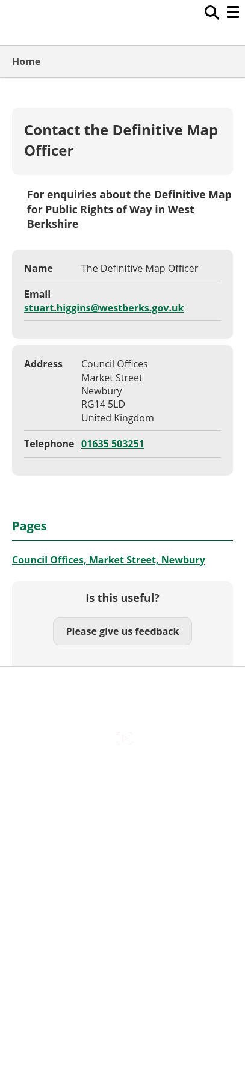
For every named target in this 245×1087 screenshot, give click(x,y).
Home (26, 61)
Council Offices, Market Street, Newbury (108, 559)
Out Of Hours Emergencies (122, 852)
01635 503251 (112, 443)
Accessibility (122, 776)
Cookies (122, 826)
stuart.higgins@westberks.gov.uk (104, 307)
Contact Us (122, 801)
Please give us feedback (122, 631)
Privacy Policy (123, 877)
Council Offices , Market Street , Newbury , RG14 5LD (122, 910)
